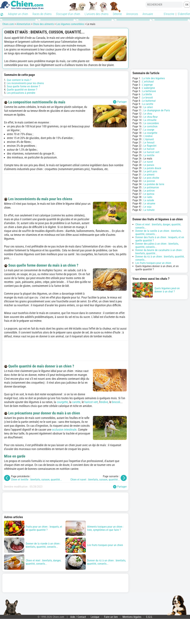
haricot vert (91, 402)
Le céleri (148, 107)
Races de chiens (42, 14)
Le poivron (149, 181)
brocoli (116, 402)
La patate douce (152, 168)
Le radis (147, 197)
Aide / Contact (78, 616)
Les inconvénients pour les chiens (25, 83)
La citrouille (150, 120)
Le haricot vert (151, 152)
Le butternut (149, 100)
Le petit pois (150, 171)
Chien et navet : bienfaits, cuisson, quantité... (95, 479)
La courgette (150, 132)
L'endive (148, 136)
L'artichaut (148, 81)
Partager (120, 102)
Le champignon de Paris (156, 110)
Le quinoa (148, 193)
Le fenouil (148, 142)
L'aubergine (148, 88)
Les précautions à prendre (21, 92)
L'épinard (148, 139)
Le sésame (149, 203)
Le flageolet (150, 145)
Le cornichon (150, 126)
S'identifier (184, 14)
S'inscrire (169, 14)
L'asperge (147, 84)
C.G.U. (149, 616)
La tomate (149, 210)
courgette (62, 402)
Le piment (148, 174)
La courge (148, 129)
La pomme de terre (153, 184)
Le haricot (148, 149)
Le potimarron (151, 187)
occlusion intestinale (64, 429)
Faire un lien (111, 616)
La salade (148, 200)
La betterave (149, 91)
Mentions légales (131, 616)
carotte (76, 402)
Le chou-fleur (150, 116)
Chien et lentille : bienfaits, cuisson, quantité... (36, 479)
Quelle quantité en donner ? (22, 89)
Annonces (132, 14)
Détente (117, 14)
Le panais (148, 165)
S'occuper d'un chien (68, 14)
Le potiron (149, 190)
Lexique (95, 616)
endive (104, 402)
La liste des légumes (153, 78)
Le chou (147, 113)
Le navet (148, 161)
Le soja (147, 206)
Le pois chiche (151, 177)
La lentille (148, 155)
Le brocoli (147, 97)
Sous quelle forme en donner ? (23, 86)
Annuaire (147, 14)
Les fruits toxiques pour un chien (153, 263)
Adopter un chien (18, 14)
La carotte (147, 104)
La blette (147, 94)
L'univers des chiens (96, 14)
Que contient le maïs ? (19, 80)
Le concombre (151, 123)
